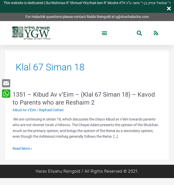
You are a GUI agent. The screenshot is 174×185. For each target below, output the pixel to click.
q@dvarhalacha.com (132, 17)
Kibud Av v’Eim (24, 110)
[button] (104, 33)
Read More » (22, 149)
